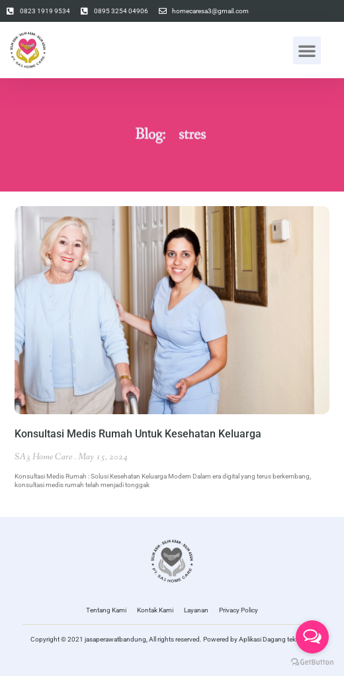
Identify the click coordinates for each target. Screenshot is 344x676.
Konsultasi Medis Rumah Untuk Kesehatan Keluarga (138, 433)
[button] (307, 50)
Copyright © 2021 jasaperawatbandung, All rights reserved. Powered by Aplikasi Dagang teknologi (172, 639)
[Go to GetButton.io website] (312, 662)
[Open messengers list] (312, 636)
